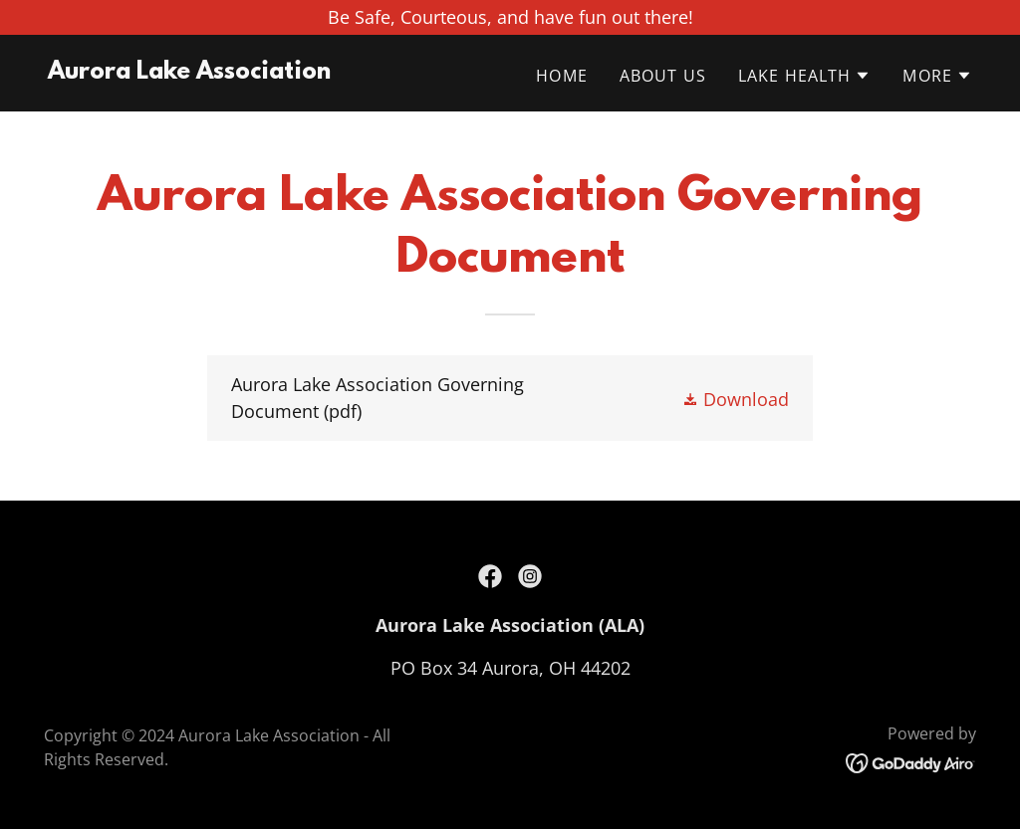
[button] (805, 76)
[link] (189, 72)
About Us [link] (663, 76)
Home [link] (562, 76)
